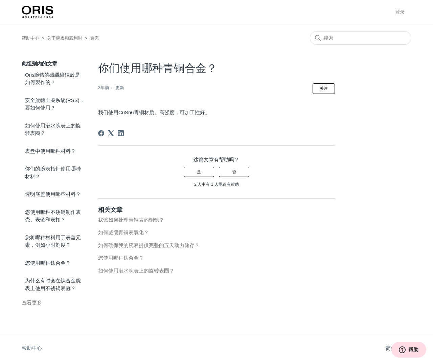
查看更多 (32, 302)
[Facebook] (101, 133)
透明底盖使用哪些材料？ (53, 194)
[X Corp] (111, 133)
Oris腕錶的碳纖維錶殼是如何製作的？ (52, 78)
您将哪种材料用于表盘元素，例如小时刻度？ (53, 241)
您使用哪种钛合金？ (48, 263)
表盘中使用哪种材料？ (50, 151)
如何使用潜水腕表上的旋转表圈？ (53, 129)
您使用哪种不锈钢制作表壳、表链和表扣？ (53, 216)
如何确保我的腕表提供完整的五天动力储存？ (149, 245)
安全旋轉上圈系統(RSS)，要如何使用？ (55, 104)
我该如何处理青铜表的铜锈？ (131, 220)
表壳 (94, 38)
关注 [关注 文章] (324, 88)
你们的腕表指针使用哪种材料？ (53, 172)
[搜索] (360, 38)
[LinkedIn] (121, 133)
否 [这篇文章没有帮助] (234, 171)
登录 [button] (400, 12)
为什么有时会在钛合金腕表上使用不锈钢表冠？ (53, 284)
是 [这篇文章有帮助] (199, 171)
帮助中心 (30, 38)
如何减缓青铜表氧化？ (123, 232)
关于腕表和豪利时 (64, 38)
